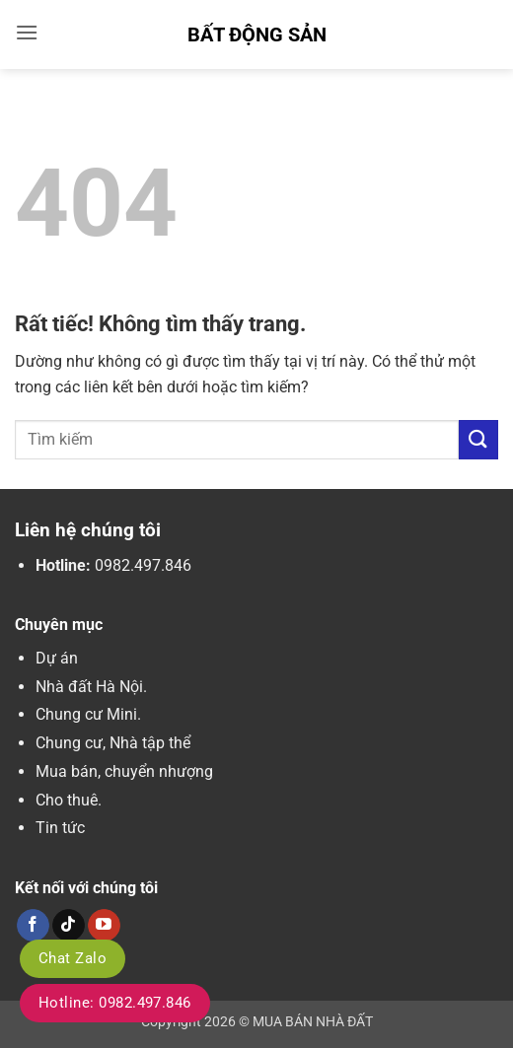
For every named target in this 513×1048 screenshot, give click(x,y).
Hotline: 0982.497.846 (114, 1003)
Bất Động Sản (257, 34)
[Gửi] (478, 439)
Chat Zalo (72, 958)
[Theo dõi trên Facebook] (33, 926)
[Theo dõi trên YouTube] (104, 926)
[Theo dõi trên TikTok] (68, 926)
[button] (26, 32)
